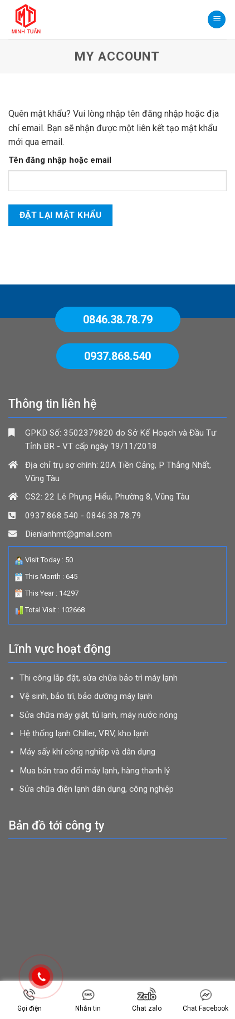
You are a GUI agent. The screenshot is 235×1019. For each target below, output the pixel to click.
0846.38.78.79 (118, 319)
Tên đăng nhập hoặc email (59, 160)
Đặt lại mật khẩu (60, 215)
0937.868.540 (117, 356)
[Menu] (217, 20)
